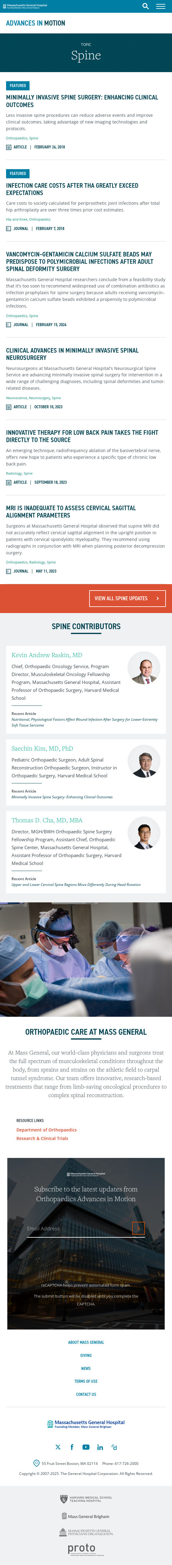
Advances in (35, 23)
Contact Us (86, 1394)
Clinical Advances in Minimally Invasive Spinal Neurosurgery (72, 354)
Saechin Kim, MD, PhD (42, 748)
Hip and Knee (16, 219)
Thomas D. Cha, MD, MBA (47, 820)
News (86, 1369)
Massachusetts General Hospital (25, 5)
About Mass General (86, 1342)
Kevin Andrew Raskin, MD (47, 655)
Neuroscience (16, 398)
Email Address (43, 1228)
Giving (86, 1355)
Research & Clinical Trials (42, 1138)
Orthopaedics (16, 138)
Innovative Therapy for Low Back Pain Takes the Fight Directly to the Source (82, 436)
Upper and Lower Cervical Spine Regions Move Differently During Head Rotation (76, 884)
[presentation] (74, 1258)
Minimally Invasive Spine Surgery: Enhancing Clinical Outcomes (82, 101)
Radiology (14, 473)
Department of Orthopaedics (46, 1130)
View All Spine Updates (121, 598)
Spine (33, 138)
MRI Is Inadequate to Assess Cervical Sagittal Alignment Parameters (71, 511)
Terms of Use (86, 1381)
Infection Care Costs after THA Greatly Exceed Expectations (72, 189)
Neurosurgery (39, 398)
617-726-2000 (127, 1463)
